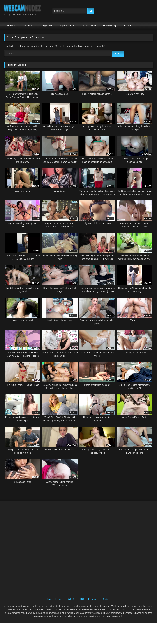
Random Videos (88, 25)
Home (13, 25)
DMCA (70, 599)
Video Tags (111, 25)
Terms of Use (54, 599)
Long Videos (47, 25)
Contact (106, 599)
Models (130, 25)
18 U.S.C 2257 (88, 599)
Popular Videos (67, 25)
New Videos (28, 25)
